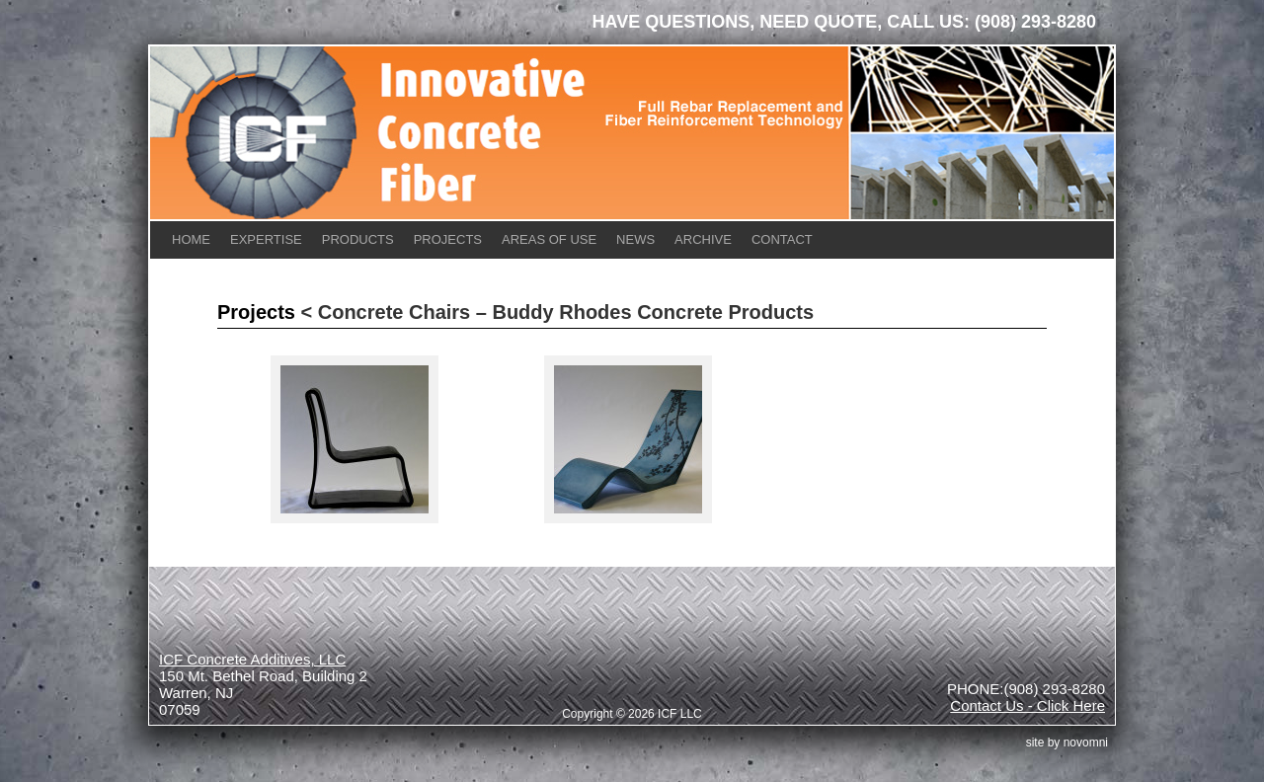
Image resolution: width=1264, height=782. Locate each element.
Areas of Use (549, 239)
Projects (448, 239)
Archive (703, 239)
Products (358, 239)
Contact (782, 239)
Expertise (266, 239)
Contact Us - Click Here (1027, 705)
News (635, 239)
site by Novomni (1067, 742)
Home (191, 239)
